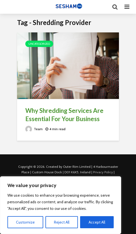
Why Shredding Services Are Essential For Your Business (64, 114)
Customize (25, 222)
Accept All (97, 222)
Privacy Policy (103, 172)
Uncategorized (39, 44)
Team (34, 129)
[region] (60, 205)
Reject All (61, 222)
